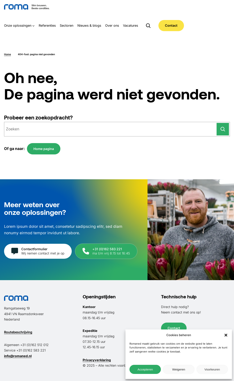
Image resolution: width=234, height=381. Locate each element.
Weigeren (178, 369)
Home (7, 54)
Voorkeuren (212, 369)
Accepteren (145, 369)
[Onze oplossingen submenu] (33, 25)
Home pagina (43, 149)
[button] (226, 335)
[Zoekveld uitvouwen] (148, 25)
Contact (171, 25)
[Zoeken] (223, 129)
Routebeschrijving (18, 332)
